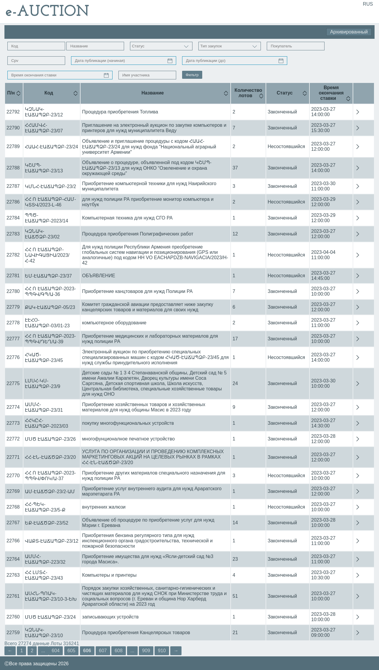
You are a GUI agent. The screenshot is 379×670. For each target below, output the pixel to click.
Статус (285, 92)
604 (56, 650)
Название (153, 92)
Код (48, 92)
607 (103, 650)
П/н (11, 92)
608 (119, 650)
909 (146, 650)
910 (162, 650)
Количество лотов (248, 93)
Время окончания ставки (331, 93)
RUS (368, 4)
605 (72, 650)
